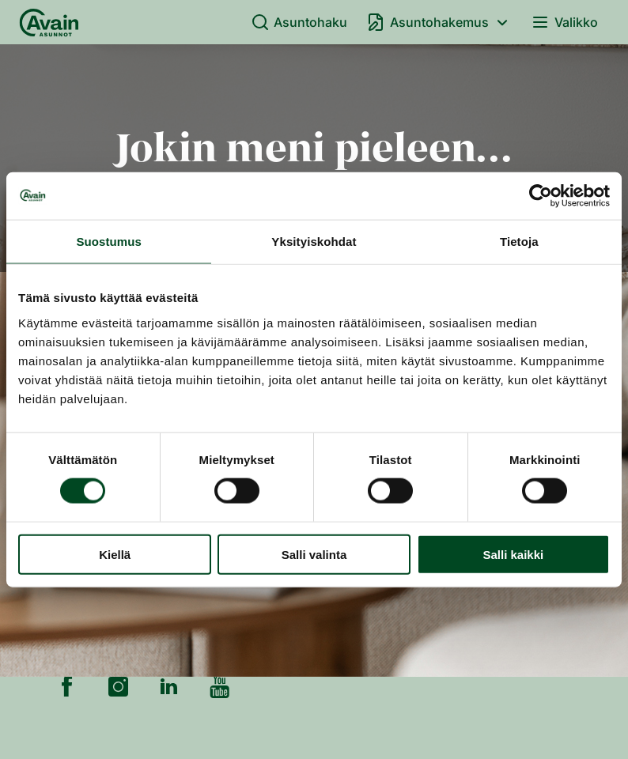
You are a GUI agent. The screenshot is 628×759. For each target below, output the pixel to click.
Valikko (564, 22)
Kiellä (115, 554)
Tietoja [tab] (519, 241)
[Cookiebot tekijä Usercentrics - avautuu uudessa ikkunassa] (540, 196)
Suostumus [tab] (109, 241)
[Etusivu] (49, 22)
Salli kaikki (512, 554)
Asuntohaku (299, 22)
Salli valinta (314, 554)
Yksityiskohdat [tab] (313, 241)
